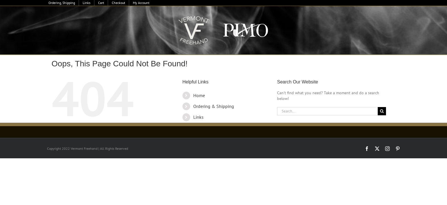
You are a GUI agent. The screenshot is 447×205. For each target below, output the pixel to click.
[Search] (382, 111)
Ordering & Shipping (213, 106)
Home (199, 95)
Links (198, 117)
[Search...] (327, 111)
